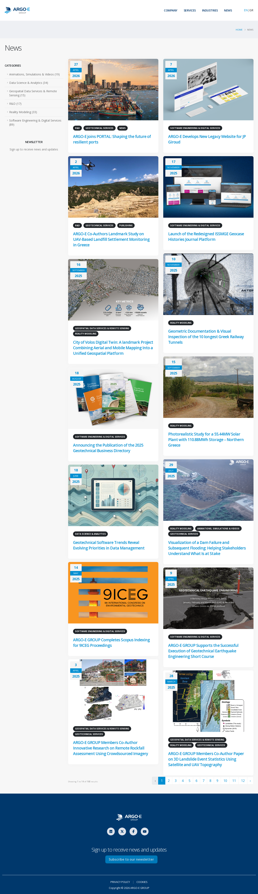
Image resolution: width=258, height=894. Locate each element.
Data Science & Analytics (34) (28, 83)
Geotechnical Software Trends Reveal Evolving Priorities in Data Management (108, 545)
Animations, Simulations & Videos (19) (34, 74)
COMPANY (170, 10)
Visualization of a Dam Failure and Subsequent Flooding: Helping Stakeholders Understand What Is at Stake (207, 548)
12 (243, 780)
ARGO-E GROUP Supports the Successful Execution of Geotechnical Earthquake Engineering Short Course (204, 651)
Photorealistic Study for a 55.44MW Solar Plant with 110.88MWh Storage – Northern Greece (206, 440)
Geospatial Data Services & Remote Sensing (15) (33, 93)
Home (239, 29)
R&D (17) (15, 104)
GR (251, 10)
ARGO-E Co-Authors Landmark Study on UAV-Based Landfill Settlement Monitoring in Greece (111, 239)
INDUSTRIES (210, 10)
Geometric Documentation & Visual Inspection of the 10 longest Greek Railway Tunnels (206, 337)
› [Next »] (250, 780)
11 (234, 780)
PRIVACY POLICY (119, 882)
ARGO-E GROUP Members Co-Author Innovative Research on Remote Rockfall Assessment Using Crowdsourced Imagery (110, 748)
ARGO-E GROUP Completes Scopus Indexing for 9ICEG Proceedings (112, 642)
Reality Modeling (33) (23, 112)
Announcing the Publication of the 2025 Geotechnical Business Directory (108, 448)
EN (246, 10)
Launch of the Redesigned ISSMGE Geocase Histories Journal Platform (206, 236)
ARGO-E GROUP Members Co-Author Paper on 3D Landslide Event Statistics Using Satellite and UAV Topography (206, 759)
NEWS (228, 10)
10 (225, 780)
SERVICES (190, 10)
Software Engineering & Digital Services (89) (35, 122)
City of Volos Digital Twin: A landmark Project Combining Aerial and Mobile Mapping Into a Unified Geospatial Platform (112, 348)
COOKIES (143, 882)
